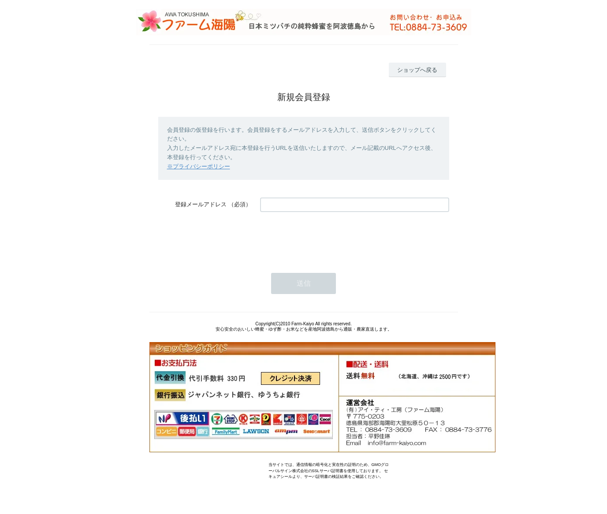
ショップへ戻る (417, 70)
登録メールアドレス (201, 204)
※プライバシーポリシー (198, 166)
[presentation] (327, 238)
